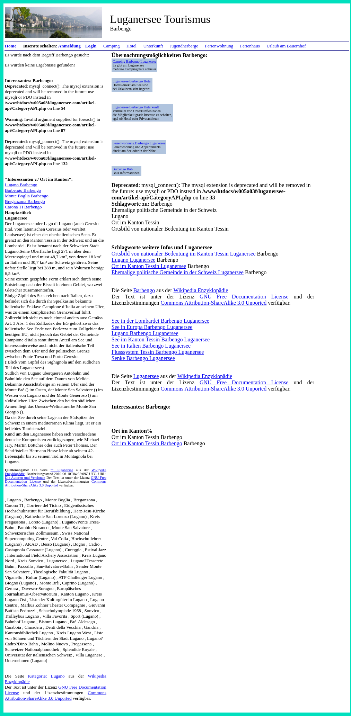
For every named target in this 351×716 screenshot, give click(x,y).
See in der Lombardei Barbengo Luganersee (160, 321)
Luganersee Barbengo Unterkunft (136, 107)
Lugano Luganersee (134, 260)
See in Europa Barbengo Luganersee (152, 327)
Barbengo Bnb (123, 169)
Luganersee (146, 376)
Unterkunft (153, 45)
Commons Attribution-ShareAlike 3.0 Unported (55, 483)
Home (10, 45)
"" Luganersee (62, 470)
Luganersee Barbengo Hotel (132, 81)
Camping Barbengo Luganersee (135, 61)
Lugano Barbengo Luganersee (145, 333)
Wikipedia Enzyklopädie (201, 290)
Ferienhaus (250, 45)
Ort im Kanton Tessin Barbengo (147, 443)
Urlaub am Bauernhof (286, 45)
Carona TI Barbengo (23, 206)
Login (91, 45)
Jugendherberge (184, 45)
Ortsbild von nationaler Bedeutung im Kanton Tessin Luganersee (184, 254)
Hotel (131, 45)
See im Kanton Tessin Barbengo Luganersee (161, 339)
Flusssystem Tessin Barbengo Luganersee (158, 352)
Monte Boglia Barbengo (27, 195)
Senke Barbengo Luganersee (143, 358)
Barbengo (144, 290)
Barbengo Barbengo (23, 190)
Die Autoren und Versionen (25, 478)
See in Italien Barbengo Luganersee (151, 346)
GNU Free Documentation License (244, 296)
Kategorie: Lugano (46, 676)
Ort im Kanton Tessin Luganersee (149, 266)
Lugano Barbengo (21, 184)
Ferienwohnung (219, 45)
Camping (111, 45)
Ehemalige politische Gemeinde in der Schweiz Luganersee (178, 272)
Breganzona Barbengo (25, 201)
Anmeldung (69, 45)
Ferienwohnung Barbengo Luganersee (139, 143)
